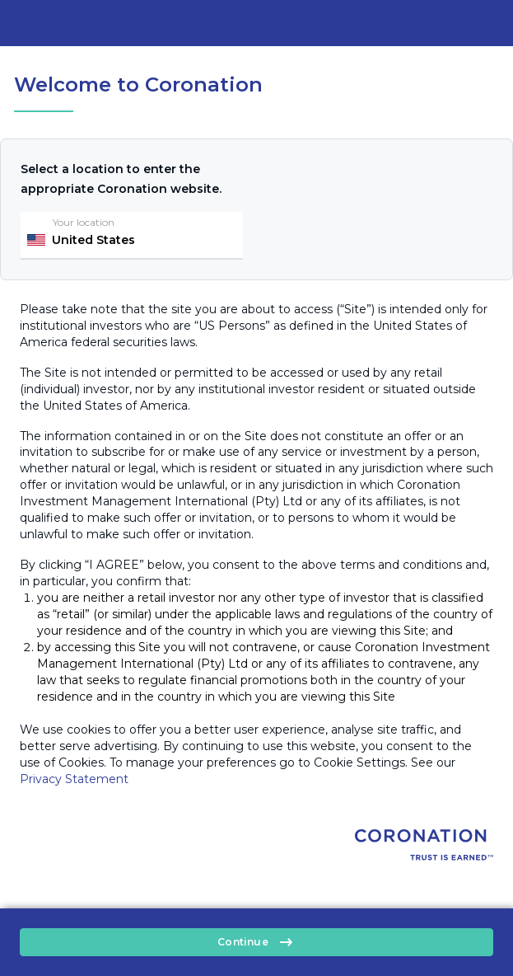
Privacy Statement (74, 779)
